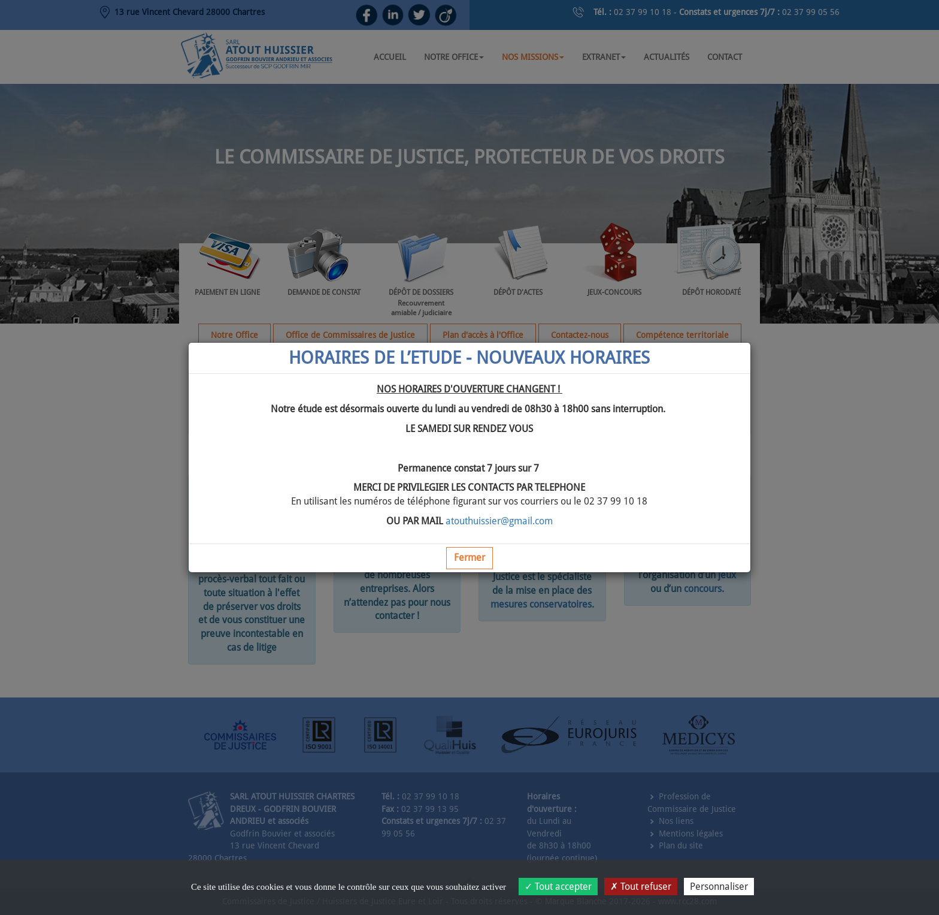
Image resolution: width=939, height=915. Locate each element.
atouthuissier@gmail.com (499, 521)
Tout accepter (558, 886)
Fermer (469, 557)
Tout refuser (640, 886)
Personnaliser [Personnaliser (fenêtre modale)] (719, 886)
